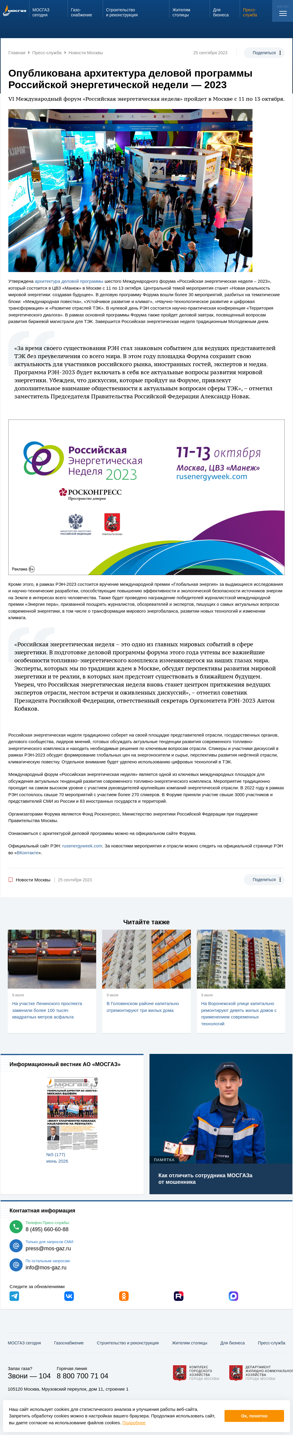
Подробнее (134, 1422)
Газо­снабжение (69, 1343)
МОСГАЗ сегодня (24, 1343)
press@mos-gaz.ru (48, 1248)
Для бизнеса (232, 1343)
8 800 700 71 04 (82, 1376)
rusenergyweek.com (82, 845)
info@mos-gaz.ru (46, 1268)
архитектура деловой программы (69, 281)
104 (45, 1376)
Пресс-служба (271, 1343)
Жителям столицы (189, 1343)
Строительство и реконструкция (128, 1343)
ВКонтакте (27, 852)
